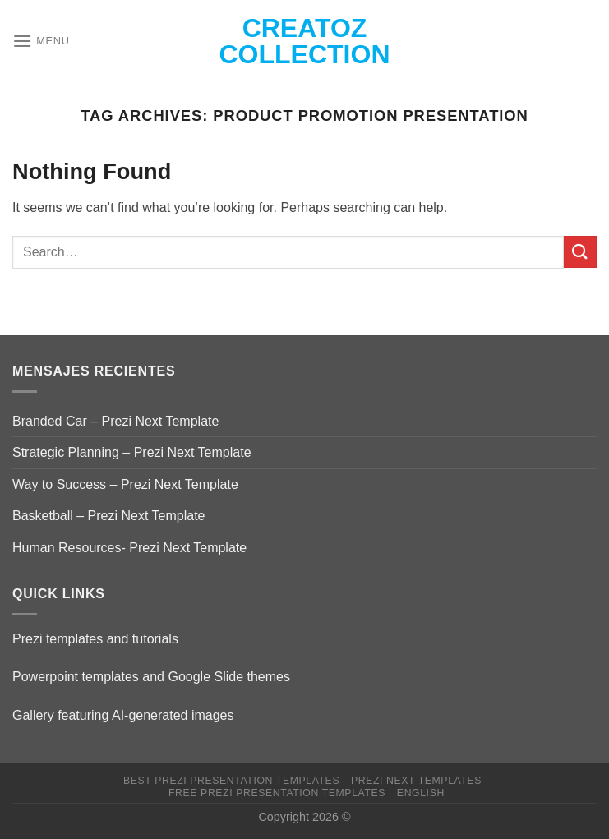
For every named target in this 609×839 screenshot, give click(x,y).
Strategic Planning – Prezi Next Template (131, 452)
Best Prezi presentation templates (231, 780)
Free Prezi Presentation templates (276, 793)
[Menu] (41, 41)
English (421, 793)
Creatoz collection (304, 41)
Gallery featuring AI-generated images (122, 715)
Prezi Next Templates (416, 780)
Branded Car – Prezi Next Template (115, 421)
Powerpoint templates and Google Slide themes (151, 677)
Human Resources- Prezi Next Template (129, 548)
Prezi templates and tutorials (95, 639)
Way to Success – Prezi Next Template (125, 484)
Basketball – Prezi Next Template (108, 516)
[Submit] (580, 252)
